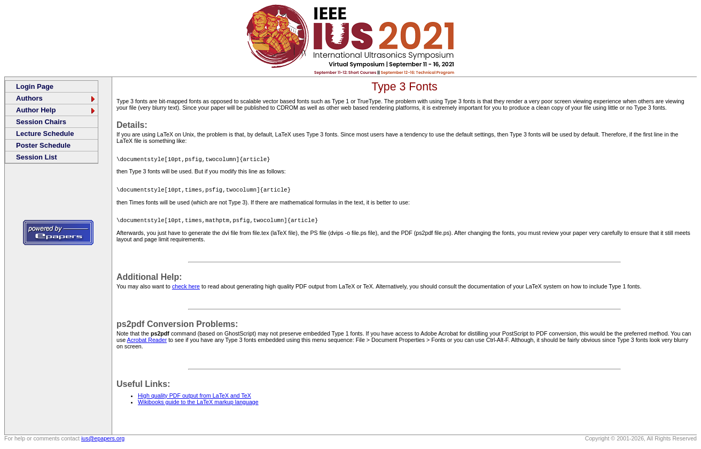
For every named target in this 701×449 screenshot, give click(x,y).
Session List (36, 157)
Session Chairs (41, 122)
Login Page (34, 86)
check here (186, 289)
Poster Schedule (43, 145)
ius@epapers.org (102, 441)
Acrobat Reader (147, 343)
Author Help (56, 110)
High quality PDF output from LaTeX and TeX (194, 398)
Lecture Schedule (45, 134)
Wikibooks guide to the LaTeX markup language (198, 405)
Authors (56, 98)
